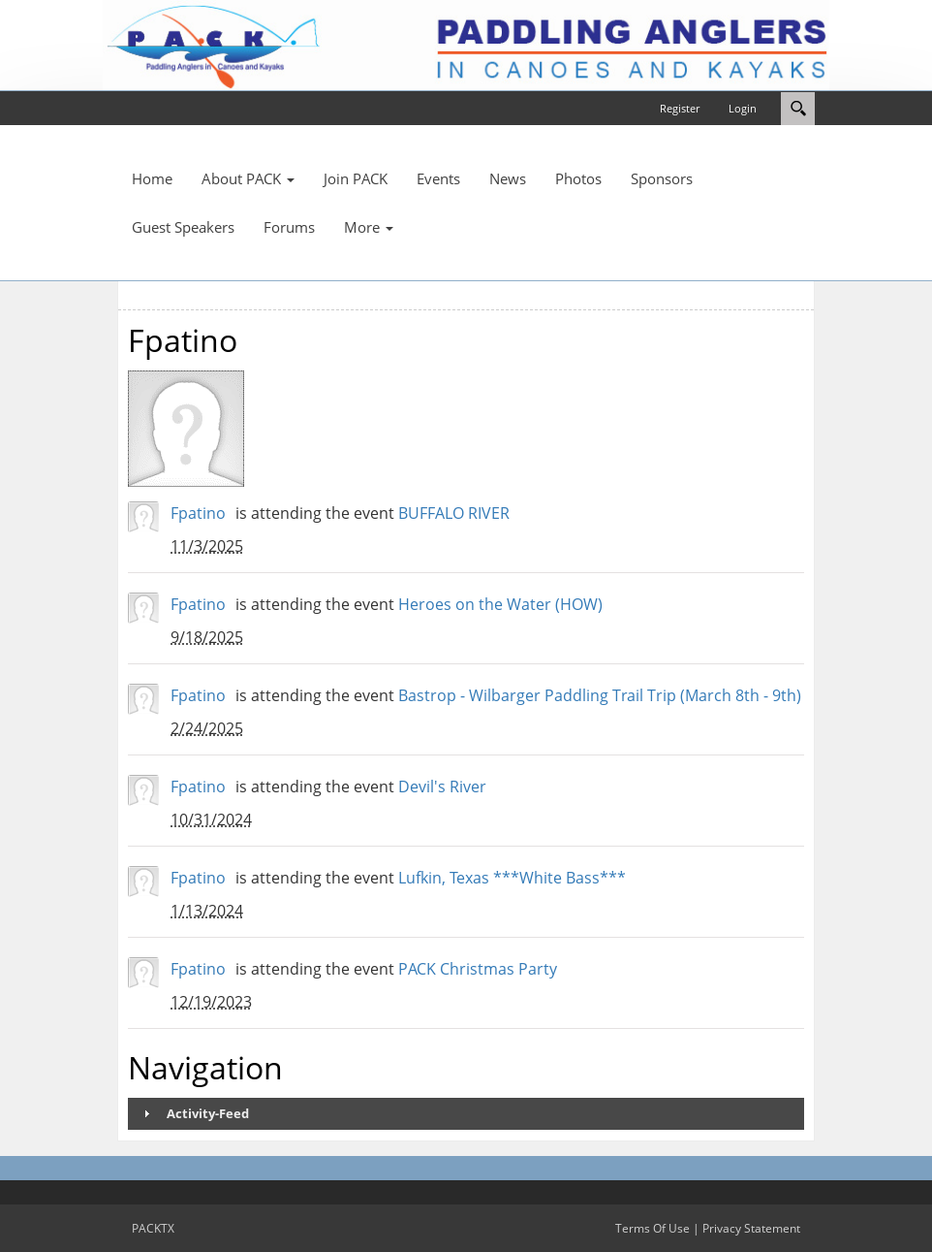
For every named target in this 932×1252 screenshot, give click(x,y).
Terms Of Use (652, 1228)
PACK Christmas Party (477, 968)
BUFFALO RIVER (454, 513)
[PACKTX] (466, 43)
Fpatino (198, 513)
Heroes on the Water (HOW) (500, 604)
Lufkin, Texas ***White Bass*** (512, 877)
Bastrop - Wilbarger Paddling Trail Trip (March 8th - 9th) (599, 695)
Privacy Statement (751, 1228)
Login (743, 108)
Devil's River (442, 786)
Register (679, 108)
